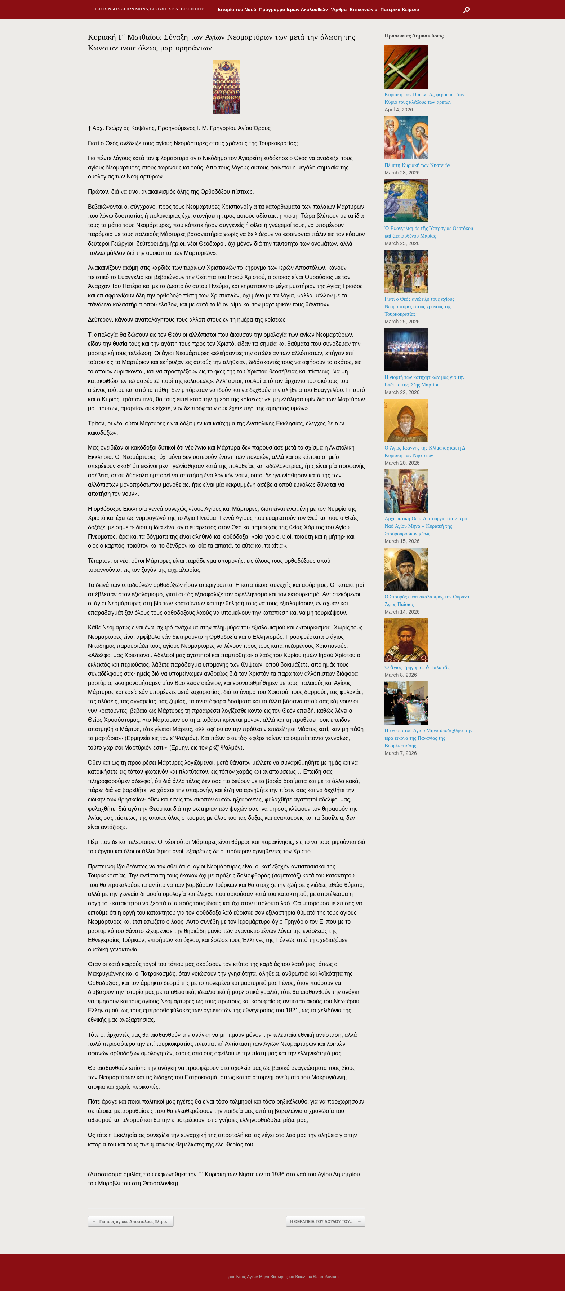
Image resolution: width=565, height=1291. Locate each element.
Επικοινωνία (364, 9)
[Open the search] (466, 9)
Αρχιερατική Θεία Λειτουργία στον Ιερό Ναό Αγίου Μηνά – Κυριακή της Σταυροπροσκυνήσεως (425, 526)
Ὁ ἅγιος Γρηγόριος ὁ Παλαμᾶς (416, 667)
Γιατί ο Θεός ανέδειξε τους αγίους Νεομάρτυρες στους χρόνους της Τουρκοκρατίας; (419, 306)
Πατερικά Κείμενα (400, 9)
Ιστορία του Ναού (237, 9)
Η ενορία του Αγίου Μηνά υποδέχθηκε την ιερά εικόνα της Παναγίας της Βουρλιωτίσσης (428, 738)
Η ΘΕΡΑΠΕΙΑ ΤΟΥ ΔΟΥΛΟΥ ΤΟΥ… (325, 1222)
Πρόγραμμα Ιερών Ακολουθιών (293, 9)
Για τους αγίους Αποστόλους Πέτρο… (131, 1222)
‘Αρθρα (339, 9)
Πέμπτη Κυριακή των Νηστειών (417, 165)
